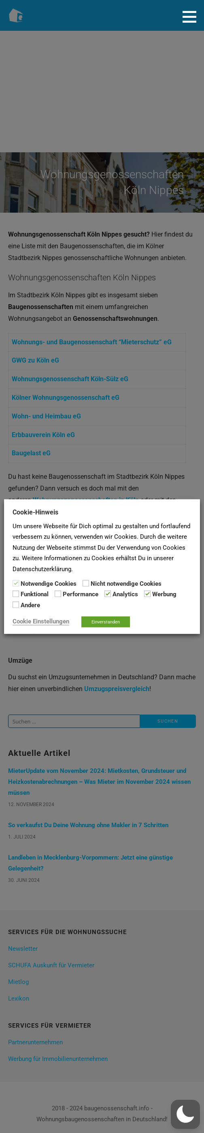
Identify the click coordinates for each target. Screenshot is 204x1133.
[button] (192, 16)
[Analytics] (107, 594)
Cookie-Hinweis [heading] (35, 512)
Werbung (164, 594)
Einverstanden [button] (105, 622)
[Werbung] (147, 594)
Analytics (125, 594)
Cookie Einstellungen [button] (41, 621)
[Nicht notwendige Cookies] (86, 583)
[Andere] (16, 605)
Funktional (35, 594)
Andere (30, 604)
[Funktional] (16, 594)
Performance (80, 594)
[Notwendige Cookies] (16, 583)
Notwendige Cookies (48, 583)
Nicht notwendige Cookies (126, 583)
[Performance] (58, 594)
